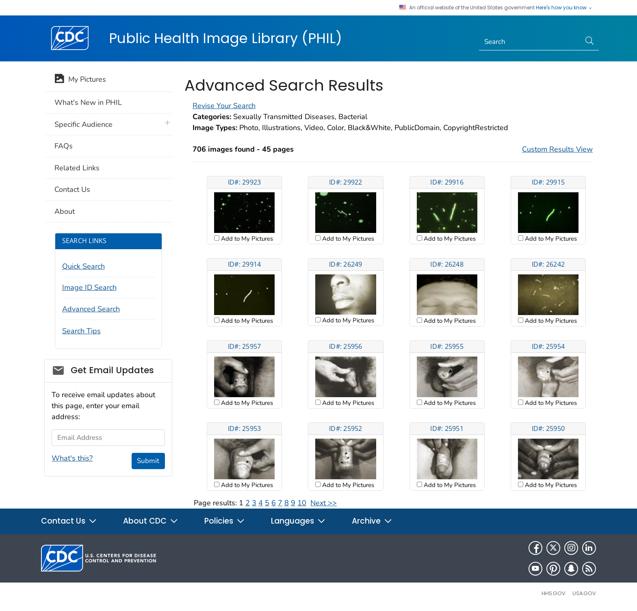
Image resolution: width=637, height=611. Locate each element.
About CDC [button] (150, 520)
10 (301, 503)
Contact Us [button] (69, 520)
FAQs (63, 146)
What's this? (72, 458)
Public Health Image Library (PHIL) (225, 38)
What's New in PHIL (88, 102)
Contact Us (72, 189)
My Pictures (80, 80)
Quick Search (83, 266)
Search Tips (81, 331)
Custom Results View (557, 149)
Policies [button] (224, 520)
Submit (148, 460)
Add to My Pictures (246, 239)
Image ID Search (89, 287)
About (64, 211)
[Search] (530, 42)
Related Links (77, 168)
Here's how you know (564, 8)
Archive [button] (372, 520)
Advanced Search (91, 309)
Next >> (323, 503)
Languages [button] (298, 520)
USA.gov (584, 593)
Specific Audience (83, 124)
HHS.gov (554, 593)
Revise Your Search (224, 106)
